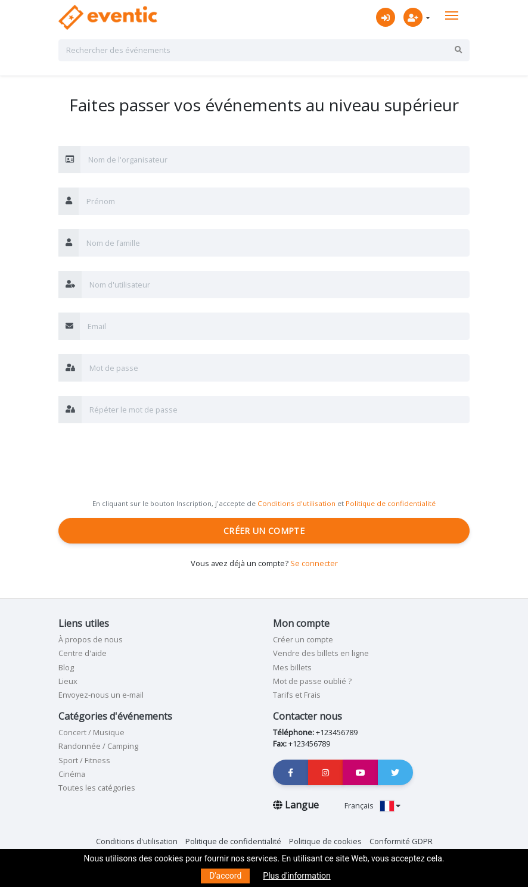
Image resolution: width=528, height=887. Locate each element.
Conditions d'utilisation (296, 503)
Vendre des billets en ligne (321, 653)
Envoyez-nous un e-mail (101, 694)
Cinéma (71, 774)
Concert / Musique (91, 732)
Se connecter (314, 563)
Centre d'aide (82, 653)
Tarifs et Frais (297, 694)
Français (372, 805)
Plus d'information (296, 875)
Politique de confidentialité (391, 503)
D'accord (225, 875)
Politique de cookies (325, 841)
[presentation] (149, 461)
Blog (66, 667)
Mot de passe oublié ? (312, 681)
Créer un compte (264, 530)
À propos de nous (90, 639)
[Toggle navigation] (451, 15)
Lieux (67, 681)
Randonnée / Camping (98, 746)
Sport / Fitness (84, 760)
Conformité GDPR (401, 841)
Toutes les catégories (96, 787)
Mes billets (292, 667)
